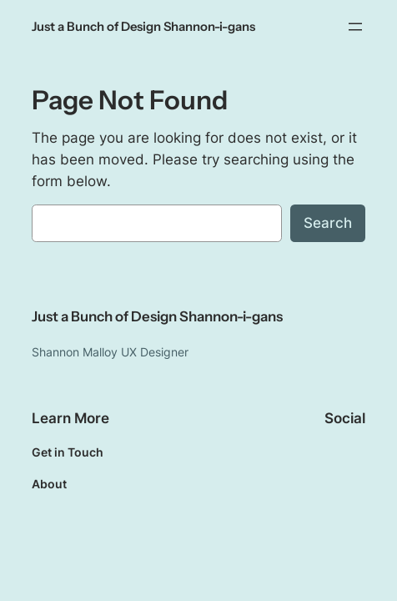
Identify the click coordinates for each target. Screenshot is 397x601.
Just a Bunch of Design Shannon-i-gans (143, 26)
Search (328, 223)
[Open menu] (355, 27)
